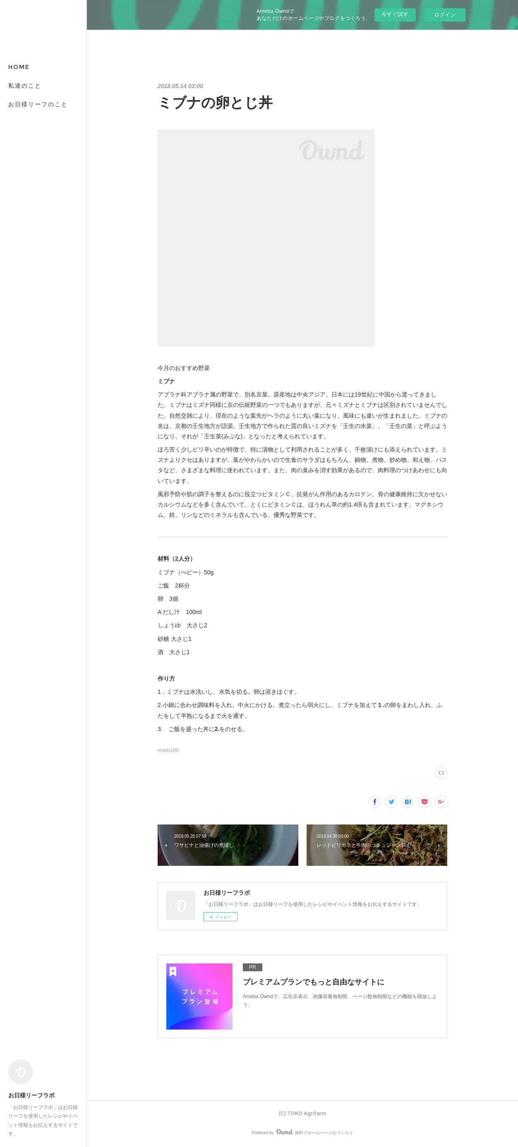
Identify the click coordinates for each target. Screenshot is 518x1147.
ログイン (445, 15)
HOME (19, 67)
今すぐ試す (394, 14)
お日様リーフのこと (38, 104)
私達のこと (24, 85)
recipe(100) (168, 750)
